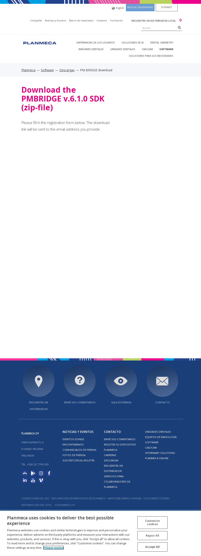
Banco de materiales (81, 20)
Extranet (166, 7)
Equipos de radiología (161, 437)
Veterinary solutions (160, 453)
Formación (116, 20)
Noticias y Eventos (55, 20)
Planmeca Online (156, 458)
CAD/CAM (147, 49)
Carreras (110, 455)
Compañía (36, 20)
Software (166, 49)
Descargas (67, 70)
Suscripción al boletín (78, 460)
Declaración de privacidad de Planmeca (78, 498)
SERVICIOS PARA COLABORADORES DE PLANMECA (117, 481)
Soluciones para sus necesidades (151, 55)
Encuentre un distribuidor (38, 406)
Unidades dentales (122, 49)
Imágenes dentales (91, 49)
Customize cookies (156, 498)
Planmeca (28, 70)
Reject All (152, 535)
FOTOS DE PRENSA (74, 455)
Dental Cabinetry (161, 42)
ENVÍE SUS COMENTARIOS (80, 402)
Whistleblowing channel (125, 498)
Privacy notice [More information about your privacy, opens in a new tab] (53, 548)
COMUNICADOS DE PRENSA (79, 449)
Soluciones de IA (133, 42)
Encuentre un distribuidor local (154, 20)
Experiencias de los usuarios (96, 42)
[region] (100, 533)
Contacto (101, 20)
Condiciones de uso (35, 498)
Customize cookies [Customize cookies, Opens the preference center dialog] (152, 522)
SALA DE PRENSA (121, 402)
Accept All (152, 547)
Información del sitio (36, 505)
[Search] (179, 27)
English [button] (118, 8)
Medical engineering (140, 7)
